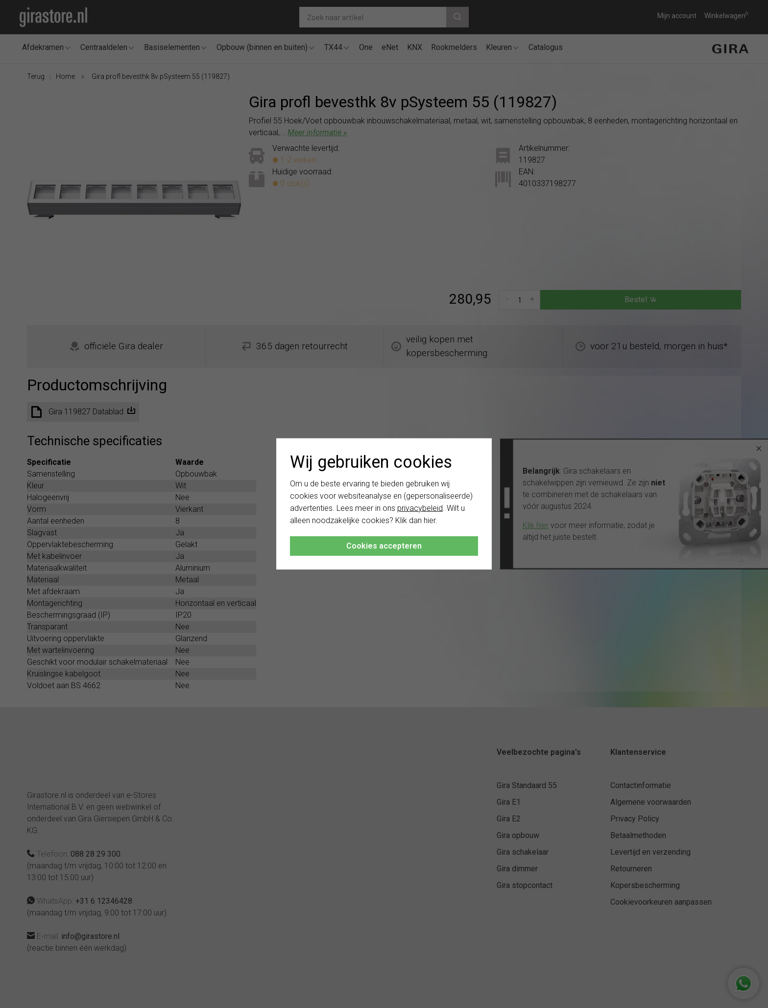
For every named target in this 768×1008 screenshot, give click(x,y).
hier (429, 520)
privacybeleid (420, 508)
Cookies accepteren (384, 546)
